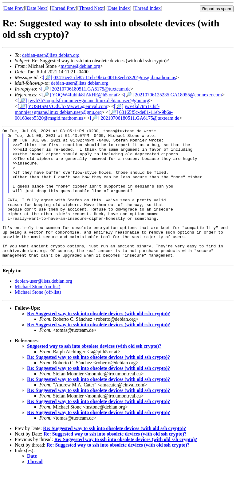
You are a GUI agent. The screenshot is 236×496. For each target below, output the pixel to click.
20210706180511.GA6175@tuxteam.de (91, 88)
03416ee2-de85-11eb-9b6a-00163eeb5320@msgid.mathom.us (114, 77)
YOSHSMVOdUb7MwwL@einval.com (67, 106)
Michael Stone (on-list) (37, 313)
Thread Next (91, 8)
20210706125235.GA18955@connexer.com (178, 94)
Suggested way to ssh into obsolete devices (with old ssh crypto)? (94, 372)
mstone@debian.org (80, 66)
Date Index (119, 8)
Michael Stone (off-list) (38, 318)
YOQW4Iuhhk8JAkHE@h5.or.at (84, 94)
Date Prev (14, 8)
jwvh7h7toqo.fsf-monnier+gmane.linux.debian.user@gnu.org (88, 100)
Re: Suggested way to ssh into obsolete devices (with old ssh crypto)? (98, 340)
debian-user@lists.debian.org (51, 55)
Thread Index (147, 8)
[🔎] (47, 77)
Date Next (37, 8)
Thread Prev (63, 8)
